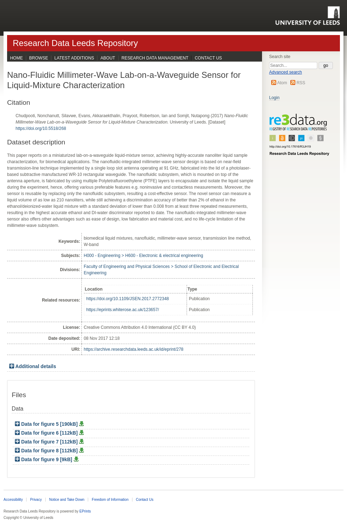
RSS (300, 82)
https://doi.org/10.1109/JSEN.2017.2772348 (127, 298)
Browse (38, 58)
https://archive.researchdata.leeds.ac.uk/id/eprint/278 (134, 349)
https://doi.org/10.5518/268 (41, 128)
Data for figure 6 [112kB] (47, 433)
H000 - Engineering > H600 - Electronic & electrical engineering (143, 255)
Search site (279, 56)
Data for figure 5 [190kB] (47, 424)
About (108, 58)
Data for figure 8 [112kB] (47, 450)
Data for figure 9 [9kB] (44, 459)
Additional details (35, 366)
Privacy (36, 500)
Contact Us (208, 58)
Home (16, 58)
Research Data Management (154, 58)
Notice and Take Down (67, 500)
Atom (282, 82)
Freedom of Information (110, 500)
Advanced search (285, 72)
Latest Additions (74, 58)
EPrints (85, 511)
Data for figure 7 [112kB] (47, 442)
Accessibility (13, 500)
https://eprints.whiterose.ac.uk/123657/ (122, 309)
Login (274, 97)
